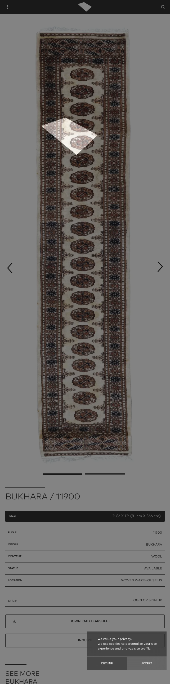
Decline (107, 663)
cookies (114, 644)
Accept (146, 663)
